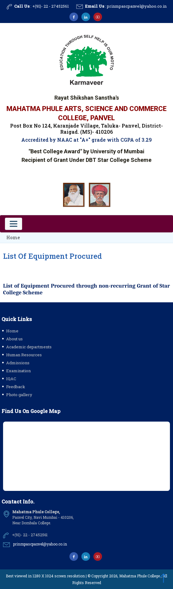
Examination (18, 370)
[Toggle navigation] (13, 224)
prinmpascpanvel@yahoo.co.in (137, 6)
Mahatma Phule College (139, 575)
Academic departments (29, 347)
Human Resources (24, 355)
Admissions (17, 362)
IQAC (11, 378)
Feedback (15, 386)
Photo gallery (19, 394)
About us (14, 339)
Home (13, 237)
